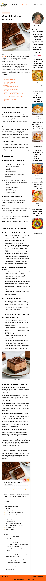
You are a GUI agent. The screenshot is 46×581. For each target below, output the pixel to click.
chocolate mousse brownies (12, 451)
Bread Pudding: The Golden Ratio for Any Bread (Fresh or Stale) (37, 126)
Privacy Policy (42, 576)
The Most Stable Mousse (10, 82)
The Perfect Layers (9, 83)
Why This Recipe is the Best (9, 79)
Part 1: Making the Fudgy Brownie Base (13, 92)
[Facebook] (35, 55)
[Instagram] (38, 55)
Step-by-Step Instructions (9, 90)
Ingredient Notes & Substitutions (11, 89)
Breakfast (37, 116)
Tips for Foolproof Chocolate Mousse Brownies (13, 96)
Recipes (15, 5)
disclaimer (30, 576)
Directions (7, 102)
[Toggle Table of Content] (21, 78)
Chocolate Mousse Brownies (9, 99)
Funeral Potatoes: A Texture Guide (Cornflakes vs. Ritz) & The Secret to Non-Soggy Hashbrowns (37, 95)
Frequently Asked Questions (9, 97)
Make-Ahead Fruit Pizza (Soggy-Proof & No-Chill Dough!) (37, 212)
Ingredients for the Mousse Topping (12, 87)
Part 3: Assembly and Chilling (11, 94)
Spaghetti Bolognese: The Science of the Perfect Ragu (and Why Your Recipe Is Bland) (37, 155)
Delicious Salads (38, 5)
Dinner (38, 82)
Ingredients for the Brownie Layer (12, 86)
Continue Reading (38, 85)
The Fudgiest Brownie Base (11, 80)
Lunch (39, 175)
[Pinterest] (40, 55)
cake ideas (25, 5)
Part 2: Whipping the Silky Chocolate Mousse (14, 93)
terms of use (35, 576)
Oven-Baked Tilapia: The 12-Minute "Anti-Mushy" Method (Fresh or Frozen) (37, 63)
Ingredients (6, 85)
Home (6, 5)
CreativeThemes (31, 579)
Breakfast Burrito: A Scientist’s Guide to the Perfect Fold (37, 185)
